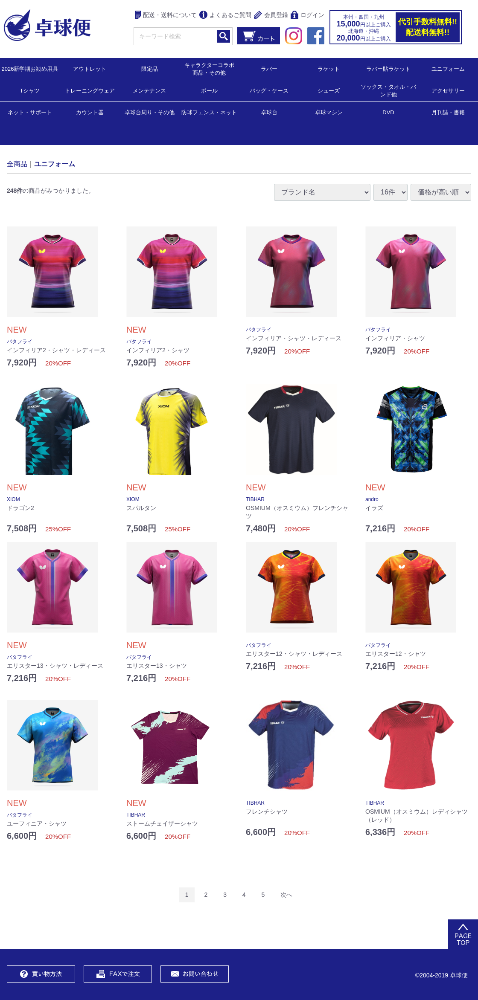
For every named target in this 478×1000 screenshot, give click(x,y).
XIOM (13, 499)
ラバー (269, 68)
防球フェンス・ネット (209, 112)
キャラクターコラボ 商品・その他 (211, 68)
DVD (388, 112)
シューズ (329, 90)
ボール (209, 90)
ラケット (329, 68)
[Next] (286, 894)
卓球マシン (329, 112)
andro (372, 499)
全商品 (17, 163)
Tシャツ (30, 90)
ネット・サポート (30, 112)
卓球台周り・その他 (150, 112)
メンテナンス (149, 90)
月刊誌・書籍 (448, 112)
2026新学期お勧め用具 (30, 68)
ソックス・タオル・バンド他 (388, 90)
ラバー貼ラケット (388, 68)
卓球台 (269, 112)
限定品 (149, 68)
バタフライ (19, 342)
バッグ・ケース (269, 90)
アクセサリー (448, 90)
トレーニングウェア (90, 90)
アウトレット (89, 68)
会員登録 (271, 15)
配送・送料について (166, 15)
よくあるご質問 (225, 15)
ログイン (307, 15)
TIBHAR (255, 499)
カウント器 (90, 112)
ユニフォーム (448, 68)
